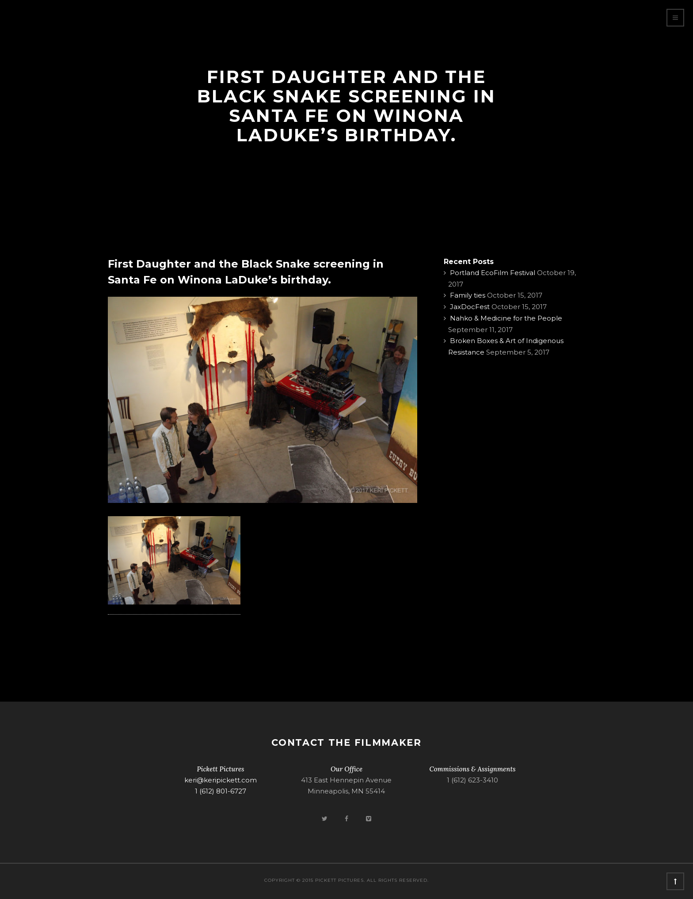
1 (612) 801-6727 (220, 791)
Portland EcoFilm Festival (492, 272)
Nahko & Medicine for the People (506, 318)
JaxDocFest (470, 306)
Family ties (467, 295)
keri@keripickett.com (220, 780)
